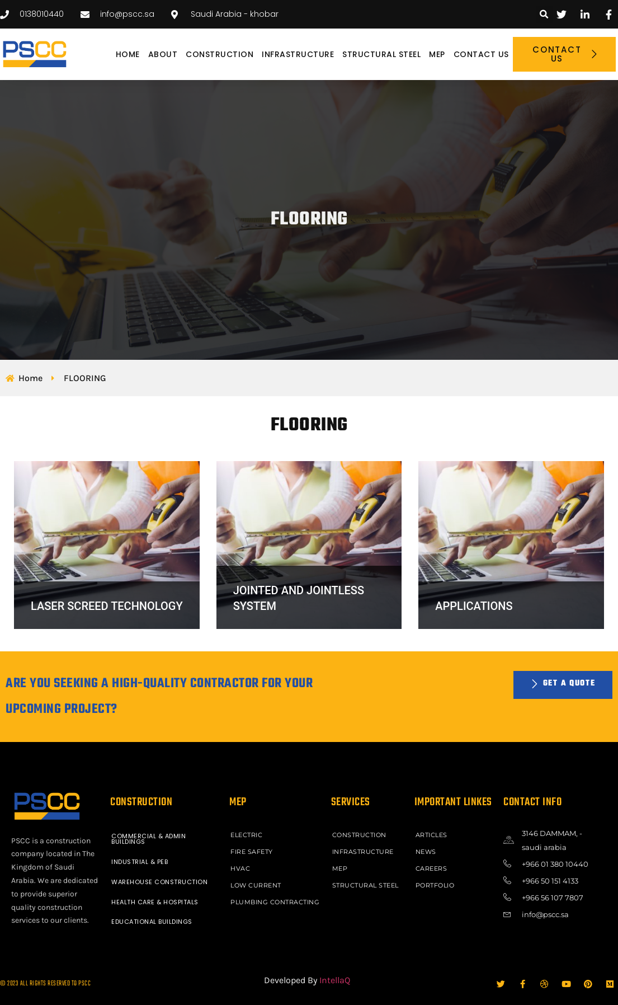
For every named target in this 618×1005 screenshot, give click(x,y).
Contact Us (481, 54)
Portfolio (435, 885)
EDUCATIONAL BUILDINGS (151, 921)
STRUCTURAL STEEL (381, 54)
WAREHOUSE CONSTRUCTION (159, 881)
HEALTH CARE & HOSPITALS (155, 902)
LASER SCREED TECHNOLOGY (107, 606)
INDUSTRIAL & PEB (139, 861)
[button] (544, 14)
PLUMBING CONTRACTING (274, 902)
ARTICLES (431, 835)
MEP (437, 54)
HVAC (240, 868)
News (426, 852)
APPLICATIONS (473, 606)
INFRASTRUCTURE (298, 54)
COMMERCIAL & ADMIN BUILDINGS (148, 839)
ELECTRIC (246, 835)
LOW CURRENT (255, 885)
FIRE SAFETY (251, 852)
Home (128, 54)
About (163, 54)
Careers (431, 868)
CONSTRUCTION (219, 54)
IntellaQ (334, 980)
